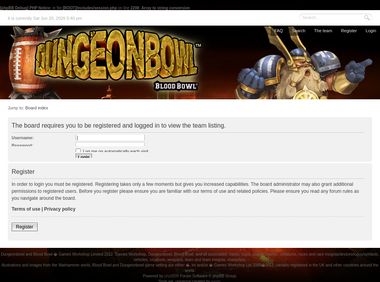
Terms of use (26, 209)
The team (323, 30)
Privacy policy (60, 209)
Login (371, 30)
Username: (23, 137)
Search (298, 30)
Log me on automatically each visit (112, 151)
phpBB (170, 276)
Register (349, 30)
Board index (36, 108)
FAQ (279, 30)
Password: (22, 145)
